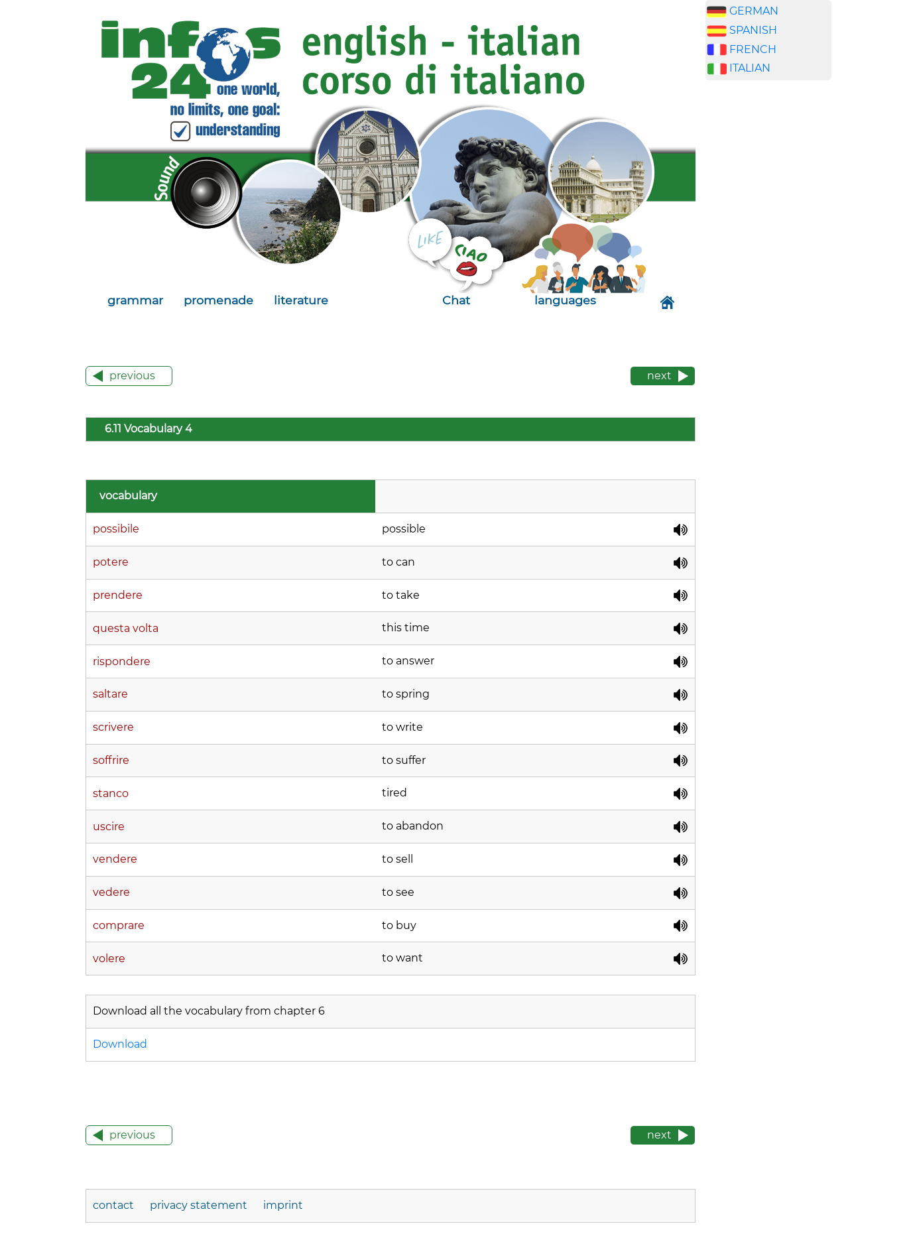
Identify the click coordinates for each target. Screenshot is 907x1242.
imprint (283, 1205)
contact (115, 1205)
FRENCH (752, 49)
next (659, 375)
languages (565, 300)
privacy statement (198, 1205)
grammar (135, 300)
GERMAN (753, 11)
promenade (218, 300)
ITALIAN (749, 68)
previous (132, 375)
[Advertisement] (768, 298)
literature (301, 300)
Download (120, 1044)
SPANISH (753, 30)
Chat (456, 300)
